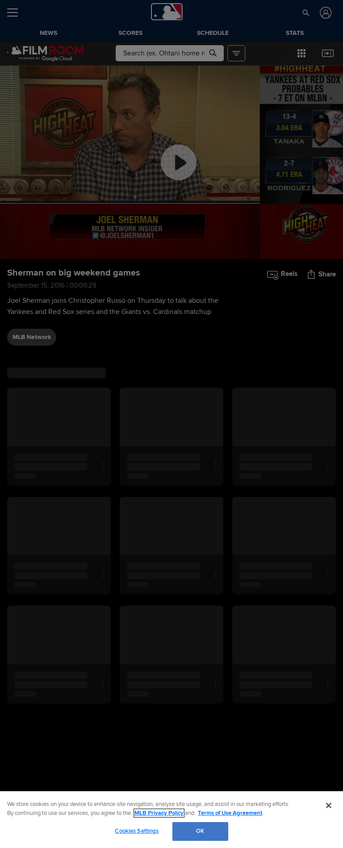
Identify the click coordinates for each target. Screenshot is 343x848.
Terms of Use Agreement (230, 813)
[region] (171, 819)
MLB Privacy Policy (159, 813)
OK (200, 831)
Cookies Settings (137, 831)
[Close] (329, 805)
